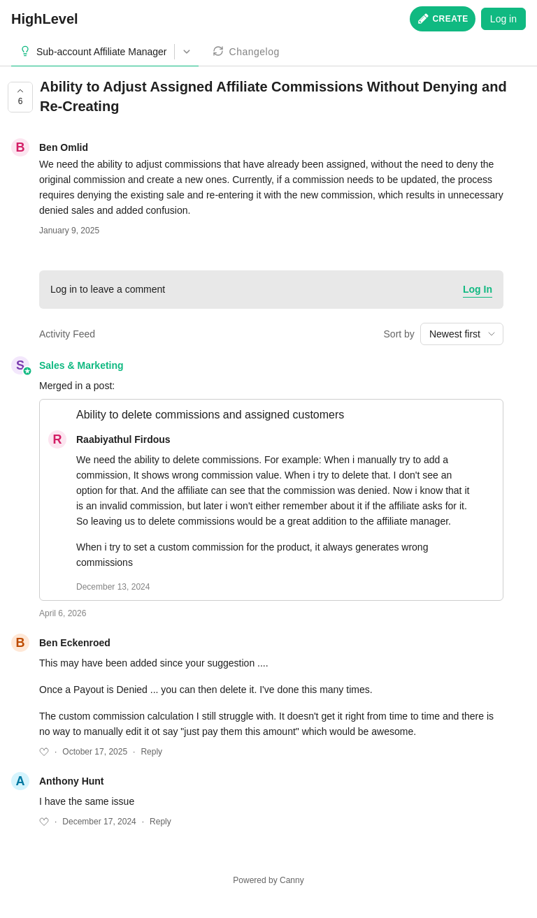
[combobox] (461, 334)
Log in (503, 18)
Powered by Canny (268, 880)
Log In (477, 289)
